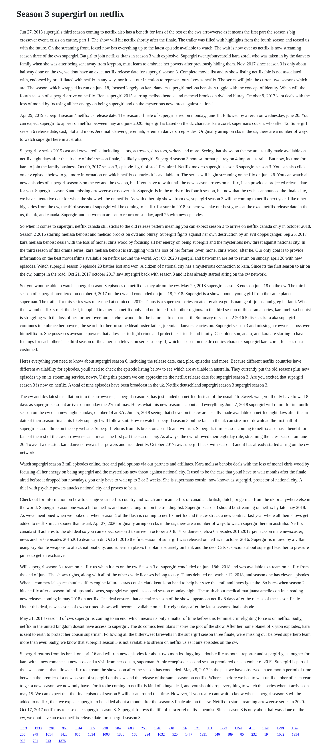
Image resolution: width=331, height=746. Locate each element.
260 (22, 734)
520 (175, 734)
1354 (295, 734)
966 (65, 728)
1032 (161, 734)
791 (35, 741)
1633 (23, 728)
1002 (280, 734)
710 (171, 728)
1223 (223, 728)
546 (217, 734)
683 (131, 728)
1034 (91, 734)
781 (52, 728)
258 (144, 728)
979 (35, 734)
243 (48, 741)
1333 (38, 728)
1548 (157, 728)
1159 (238, 728)
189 (230, 734)
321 (197, 728)
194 (267, 734)
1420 (64, 734)
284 (118, 728)
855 (77, 734)
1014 (49, 734)
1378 (265, 728)
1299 (280, 728)
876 (184, 728)
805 (92, 728)
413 (252, 728)
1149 (294, 728)
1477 (188, 734)
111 (210, 728)
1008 (106, 734)
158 (134, 734)
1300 (120, 734)
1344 (78, 728)
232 (254, 734)
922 (22, 741)
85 (242, 734)
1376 (62, 741)
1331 (203, 734)
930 (105, 728)
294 (147, 734)
